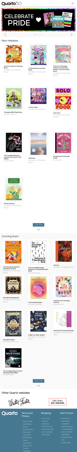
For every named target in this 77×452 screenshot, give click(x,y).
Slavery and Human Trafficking (27, 430)
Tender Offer (66, 425)
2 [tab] (36, 34)
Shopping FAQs (48, 411)
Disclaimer (46, 417)
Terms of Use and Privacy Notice (27, 406)
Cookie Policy (28, 412)
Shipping (45, 406)
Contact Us (66, 401)
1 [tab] (35, 34)
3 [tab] (37, 34)
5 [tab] (40, 34)
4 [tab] (39, 34)
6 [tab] (42, 34)
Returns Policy (47, 409)
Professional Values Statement (27, 422)
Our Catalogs (47, 414)
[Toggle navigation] (72, 3)
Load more (39, 212)
